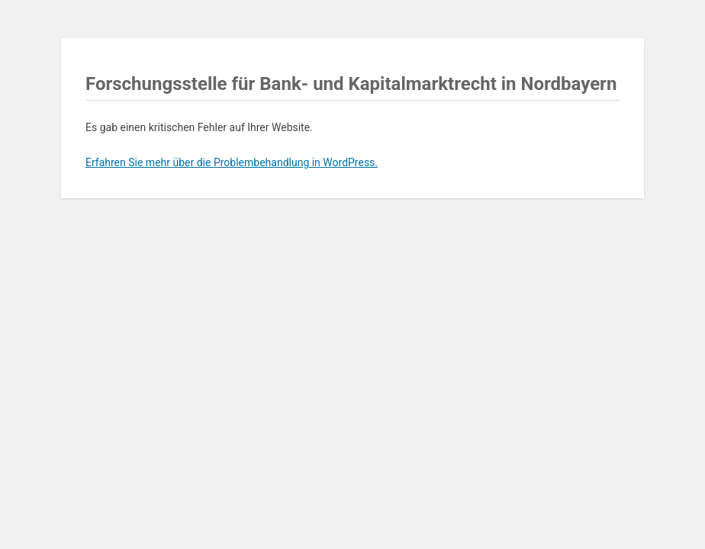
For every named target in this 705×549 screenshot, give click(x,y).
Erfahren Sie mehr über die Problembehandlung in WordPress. (231, 162)
